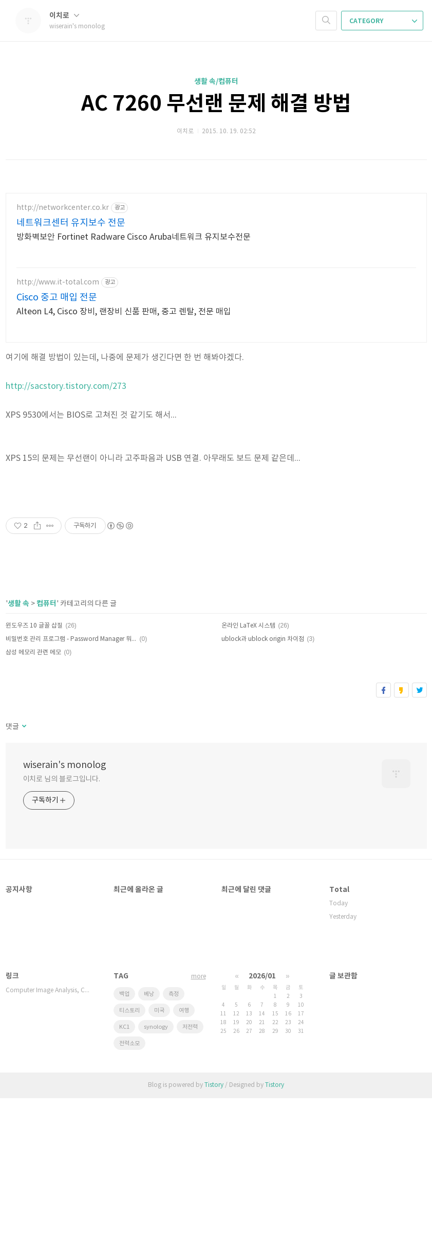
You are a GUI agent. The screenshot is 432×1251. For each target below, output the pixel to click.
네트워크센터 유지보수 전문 (70, 223)
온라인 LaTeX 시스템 (248, 778)
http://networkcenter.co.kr (62, 208)
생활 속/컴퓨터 (216, 81)
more (198, 1129)
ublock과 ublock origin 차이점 (262, 792)
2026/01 (262, 1128)
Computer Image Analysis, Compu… (49, 1143)
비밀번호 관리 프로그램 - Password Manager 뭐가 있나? (71, 792)
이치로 (64, 15)
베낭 (149, 1146)
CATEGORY (383, 21)
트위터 (419, 842)
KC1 (124, 1179)
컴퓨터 (46, 756)
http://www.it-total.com (57, 282)
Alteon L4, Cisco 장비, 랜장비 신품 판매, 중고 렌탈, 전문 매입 (123, 311)
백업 (124, 1146)
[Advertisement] (129, 571)
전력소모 (129, 1196)
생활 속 (18, 756)
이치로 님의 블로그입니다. (62, 932)
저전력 (190, 1179)
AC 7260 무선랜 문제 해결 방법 (216, 104)
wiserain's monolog (64, 918)
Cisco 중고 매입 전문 (56, 297)
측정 (173, 1146)
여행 (184, 1163)
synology (156, 1179)
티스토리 (129, 1163)
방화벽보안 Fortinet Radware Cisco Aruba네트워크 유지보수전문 (133, 237)
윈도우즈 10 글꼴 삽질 (34, 778)
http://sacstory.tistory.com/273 (66, 386)
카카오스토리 (401, 842)
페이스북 (383, 842)
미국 (159, 1163)
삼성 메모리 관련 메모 (33, 805)
